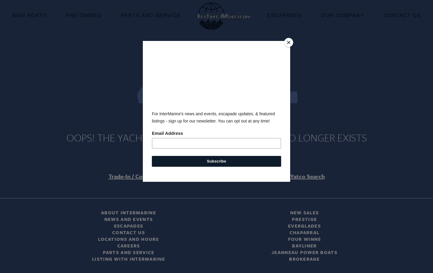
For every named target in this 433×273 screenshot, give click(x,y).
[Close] (288, 42)
